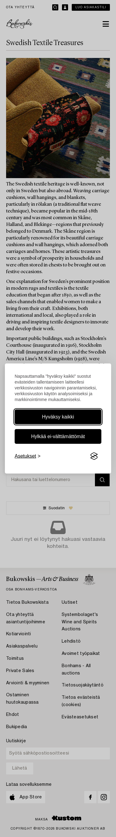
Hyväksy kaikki (58, 416)
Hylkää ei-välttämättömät (58, 436)
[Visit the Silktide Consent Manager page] (94, 456)
